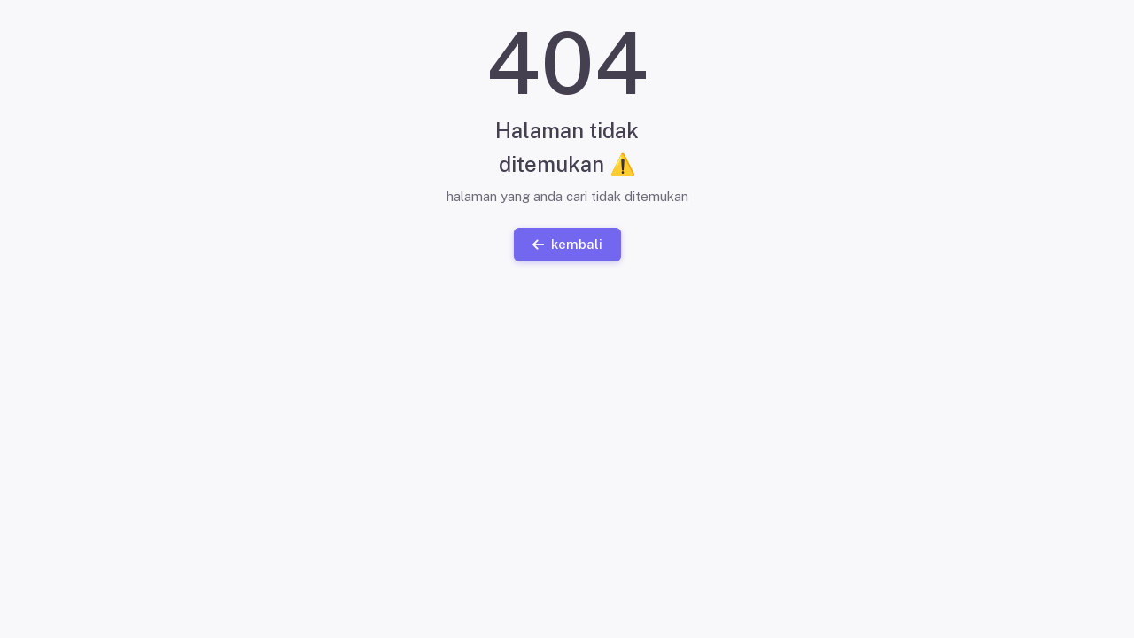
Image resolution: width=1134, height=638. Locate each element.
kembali (567, 243)
